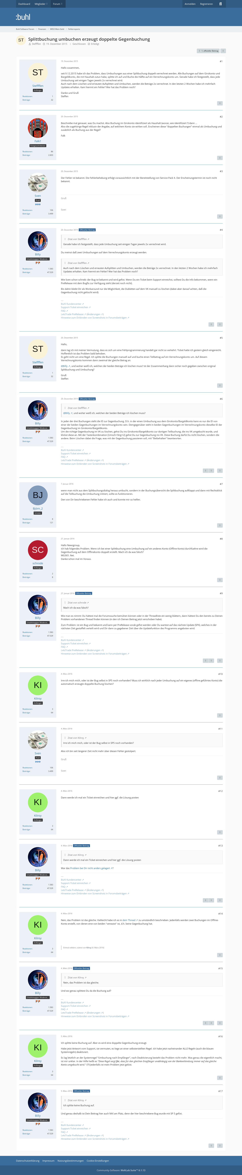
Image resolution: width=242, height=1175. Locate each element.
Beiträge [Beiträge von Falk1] (26, 155)
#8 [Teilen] (221, 538)
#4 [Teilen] (221, 229)
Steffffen (36, 43)
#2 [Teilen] (221, 116)
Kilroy (88, 947)
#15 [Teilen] (220, 968)
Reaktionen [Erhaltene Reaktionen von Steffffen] (27, 96)
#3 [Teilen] (221, 171)
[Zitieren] (220, 103)
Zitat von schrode (77, 602)
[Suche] (220, 4)
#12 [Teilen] (220, 791)
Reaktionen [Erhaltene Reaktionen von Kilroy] (27, 709)
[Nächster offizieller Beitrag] (211, 324)
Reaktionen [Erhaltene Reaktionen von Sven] (27, 210)
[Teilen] (223, 51)
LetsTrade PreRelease (72, 314)
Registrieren (206, 3)
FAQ (63, 310)
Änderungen (93, 314)
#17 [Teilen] (220, 1091)
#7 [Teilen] (221, 483)
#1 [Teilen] (221, 61)
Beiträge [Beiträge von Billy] (26, 272)
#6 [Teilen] (221, 398)
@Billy (64, 366)
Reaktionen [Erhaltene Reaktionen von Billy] (27, 268)
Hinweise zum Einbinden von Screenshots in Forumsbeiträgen (94, 317)
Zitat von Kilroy (76, 737)
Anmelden (190, 3)
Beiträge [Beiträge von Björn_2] (26, 522)
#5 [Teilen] (221, 337)
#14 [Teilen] (220, 913)
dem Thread (129, 920)
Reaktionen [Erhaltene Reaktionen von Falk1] (27, 151)
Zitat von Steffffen (77, 239)
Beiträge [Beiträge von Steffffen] (26, 100)
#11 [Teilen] (220, 728)
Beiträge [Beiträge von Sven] (26, 213)
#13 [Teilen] (220, 845)
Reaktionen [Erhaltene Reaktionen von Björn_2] (27, 519)
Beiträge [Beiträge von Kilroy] (26, 712)
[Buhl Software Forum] (121, 16)
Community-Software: (121, 1170)
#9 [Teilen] (221, 593)
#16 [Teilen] (220, 1036)
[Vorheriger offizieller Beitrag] (205, 471)
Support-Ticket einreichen (74, 307)
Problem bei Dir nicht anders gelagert (90, 868)
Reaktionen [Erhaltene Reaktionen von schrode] (27, 573)
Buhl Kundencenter (71, 303)
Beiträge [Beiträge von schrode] (26, 577)
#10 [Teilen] (220, 673)
